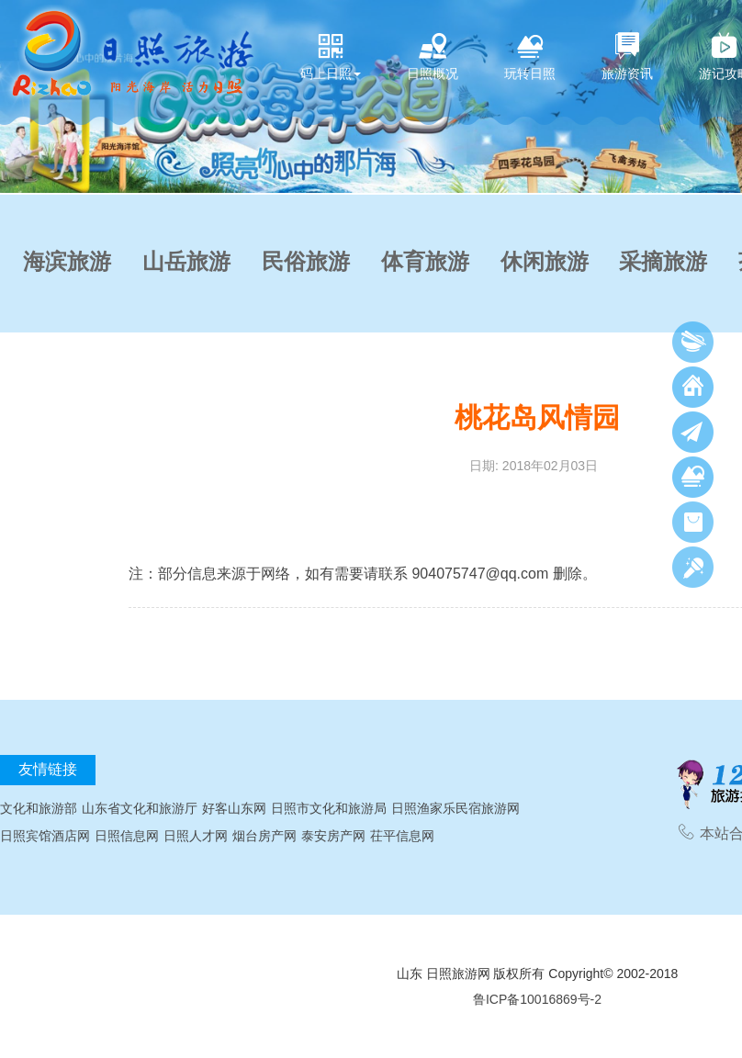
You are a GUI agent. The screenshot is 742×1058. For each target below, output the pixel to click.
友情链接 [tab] (47, 769)
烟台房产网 (264, 835)
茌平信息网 (402, 835)
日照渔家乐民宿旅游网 (455, 808)
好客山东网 (234, 808)
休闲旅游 (544, 262)
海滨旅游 (67, 262)
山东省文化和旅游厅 (139, 808)
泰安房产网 (333, 835)
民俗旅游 (306, 262)
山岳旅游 (186, 262)
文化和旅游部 (38, 808)
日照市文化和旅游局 (329, 808)
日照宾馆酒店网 (45, 835)
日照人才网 (195, 835)
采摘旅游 (663, 262)
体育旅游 (425, 262)
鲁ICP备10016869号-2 (537, 999)
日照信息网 (127, 835)
